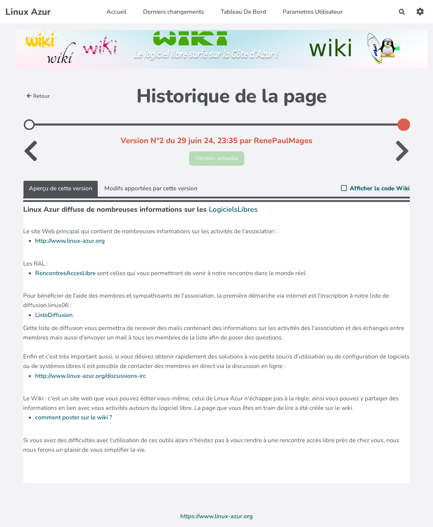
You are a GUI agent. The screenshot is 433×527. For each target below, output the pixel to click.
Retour (38, 96)
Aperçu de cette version (60, 188)
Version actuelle (216, 158)
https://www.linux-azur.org (216, 516)
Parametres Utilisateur (313, 12)
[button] (420, 12)
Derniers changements (173, 12)
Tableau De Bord (243, 12)
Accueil (116, 12)
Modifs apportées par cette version (151, 188)
